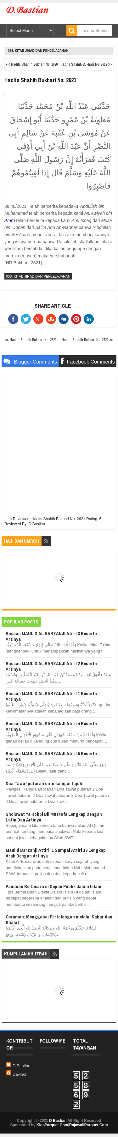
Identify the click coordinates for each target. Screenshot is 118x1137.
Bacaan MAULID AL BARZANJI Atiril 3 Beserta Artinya (51, 636)
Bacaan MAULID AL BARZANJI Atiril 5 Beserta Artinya (51, 756)
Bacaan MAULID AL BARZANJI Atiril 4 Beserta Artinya (51, 726)
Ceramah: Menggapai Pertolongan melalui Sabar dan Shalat (59, 919)
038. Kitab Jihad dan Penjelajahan (38, 50)
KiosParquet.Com (52, 1125)
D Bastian (21, 1065)
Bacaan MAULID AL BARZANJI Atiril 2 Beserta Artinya (51, 666)
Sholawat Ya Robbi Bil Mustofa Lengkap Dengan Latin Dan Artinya (54, 817)
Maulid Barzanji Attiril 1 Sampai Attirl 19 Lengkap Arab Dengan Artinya (56, 853)
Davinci (19, 1074)
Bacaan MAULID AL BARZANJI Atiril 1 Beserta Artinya (51, 696)
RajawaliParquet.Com (88, 1125)
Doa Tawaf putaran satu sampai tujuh (44, 783)
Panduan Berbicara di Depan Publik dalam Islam (53, 886)
